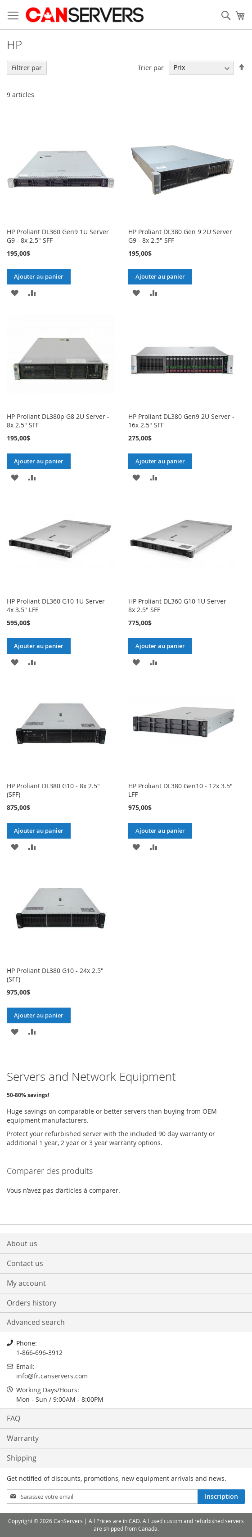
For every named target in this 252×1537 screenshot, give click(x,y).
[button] (14, 292)
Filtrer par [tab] (27, 67)
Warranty (23, 1438)
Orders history (31, 1303)
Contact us (25, 1263)
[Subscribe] (221, 1496)
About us (22, 1243)
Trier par (151, 67)
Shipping (21, 1458)
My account (26, 1283)
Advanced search (36, 1322)
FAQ (13, 1418)
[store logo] (84, 14)
